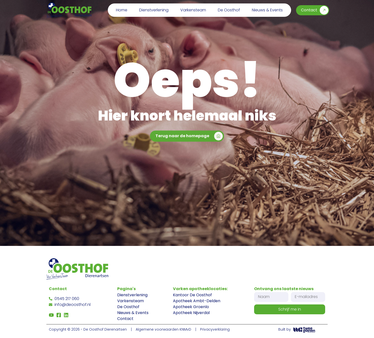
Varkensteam (193, 10)
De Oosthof (229, 10)
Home (121, 10)
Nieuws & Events (267, 10)
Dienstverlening (153, 10)
